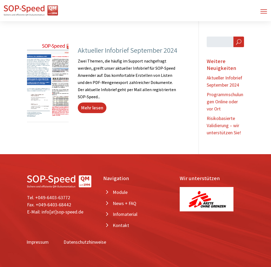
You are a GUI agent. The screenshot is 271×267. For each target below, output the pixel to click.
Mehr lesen (92, 108)
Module (120, 192)
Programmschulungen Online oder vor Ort (225, 101)
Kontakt (121, 225)
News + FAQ (124, 203)
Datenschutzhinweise (85, 242)
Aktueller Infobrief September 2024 (127, 50)
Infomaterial (125, 214)
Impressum (37, 242)
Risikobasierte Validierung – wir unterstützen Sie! (224, 125)
